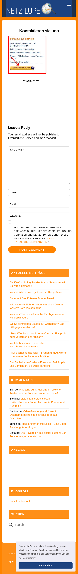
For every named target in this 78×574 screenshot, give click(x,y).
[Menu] (69, 4)
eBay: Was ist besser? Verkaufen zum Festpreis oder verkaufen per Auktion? (38, 335)
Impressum (13, 561)
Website (15, 216)
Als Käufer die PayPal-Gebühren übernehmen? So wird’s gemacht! (37, 284)
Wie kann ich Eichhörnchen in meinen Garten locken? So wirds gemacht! (36, 306)
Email (14, 204)
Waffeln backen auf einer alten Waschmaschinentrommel (27, 345)
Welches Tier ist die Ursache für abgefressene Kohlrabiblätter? (37, 316)
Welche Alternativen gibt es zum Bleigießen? (36, 292)
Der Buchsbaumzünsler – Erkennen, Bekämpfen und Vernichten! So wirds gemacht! (38, 364)
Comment (17, 150)
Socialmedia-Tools (20, 501)
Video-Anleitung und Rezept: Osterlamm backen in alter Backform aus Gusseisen (34, 415)
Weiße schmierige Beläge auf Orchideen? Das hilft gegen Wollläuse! (37, 325)
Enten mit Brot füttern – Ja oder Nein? (32, 298)
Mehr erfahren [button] (29, 558)
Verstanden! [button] (45, 565)
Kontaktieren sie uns (39, 30)
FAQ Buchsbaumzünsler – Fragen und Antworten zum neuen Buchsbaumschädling (38, 354)
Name (14, 192)
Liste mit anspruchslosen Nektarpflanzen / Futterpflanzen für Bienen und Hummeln (37, 402)
